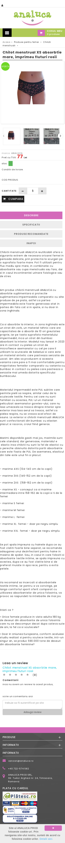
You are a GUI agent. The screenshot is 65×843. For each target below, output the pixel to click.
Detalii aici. (46, 838)
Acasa (6, 42)
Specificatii (31, 224)
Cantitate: (9, 190)
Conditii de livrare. (13, 169)
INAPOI (31, 243)
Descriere (31, 215)
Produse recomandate (31, 234)
